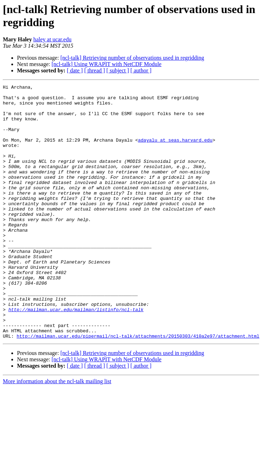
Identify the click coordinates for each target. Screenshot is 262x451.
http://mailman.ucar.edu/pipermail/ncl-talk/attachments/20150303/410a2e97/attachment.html (138, 387)
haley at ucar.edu (52, 39)
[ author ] (141, 70)
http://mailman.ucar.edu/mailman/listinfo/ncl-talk (76, 355)
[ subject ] (117, 70)
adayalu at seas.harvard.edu (175, 151)
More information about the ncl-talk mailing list (57, 432)
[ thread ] (94, 70)
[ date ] (75, 70)
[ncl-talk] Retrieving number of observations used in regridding (132, 58)
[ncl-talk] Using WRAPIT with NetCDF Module (107, 64)
